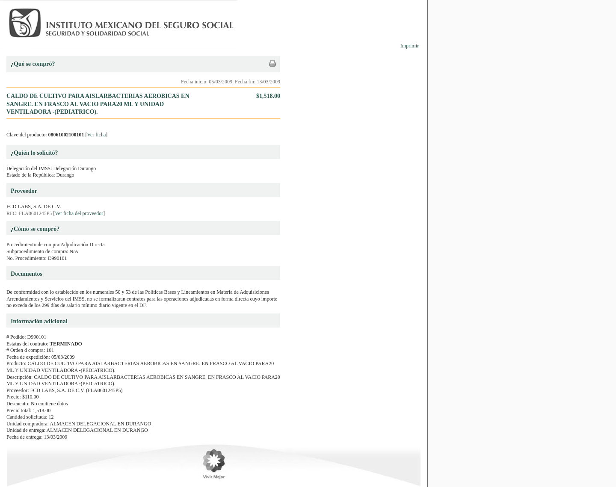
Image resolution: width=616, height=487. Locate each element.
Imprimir (409, 46)
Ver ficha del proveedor (79, 213)
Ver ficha (96, 135)
